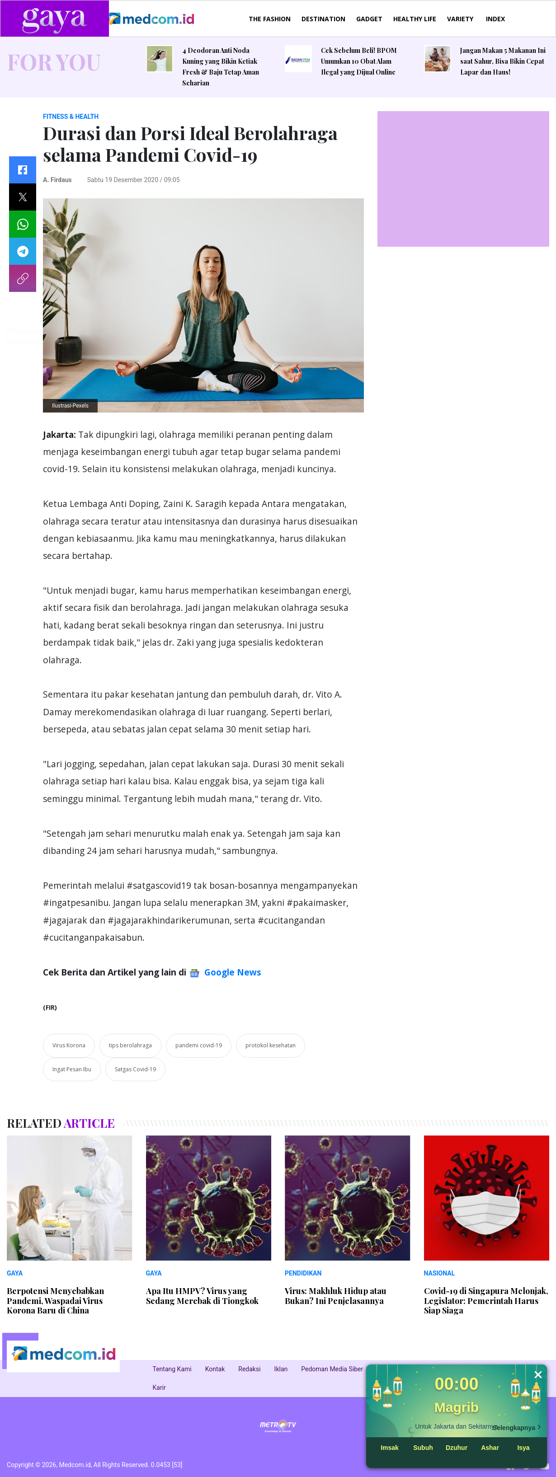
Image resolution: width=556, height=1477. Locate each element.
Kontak (215, 1369)
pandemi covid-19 (198, 1045)
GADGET (369, 18)
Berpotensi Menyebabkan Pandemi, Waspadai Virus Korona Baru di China (55, 1300)
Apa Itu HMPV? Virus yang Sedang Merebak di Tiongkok (202, 1295)
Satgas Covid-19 (135, 1069)
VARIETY (460, 18)
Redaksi (249, 1369)
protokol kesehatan (270, 1045)
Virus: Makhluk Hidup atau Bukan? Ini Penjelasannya (335, 1295)
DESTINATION (323, 18)
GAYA (15, 1273)
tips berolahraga (130, 1045)
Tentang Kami (172, 1369)
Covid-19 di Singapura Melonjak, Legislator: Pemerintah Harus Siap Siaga (486, 1300)
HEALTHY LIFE (414, 18)
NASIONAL (439, 1273)
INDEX (495, 18)
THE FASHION (270, 18)
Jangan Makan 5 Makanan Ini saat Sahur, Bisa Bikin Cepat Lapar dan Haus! (503, 61)
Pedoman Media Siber (332, 1369)
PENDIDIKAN (303, 1273)
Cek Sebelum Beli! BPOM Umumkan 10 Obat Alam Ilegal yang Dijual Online (359, 61)
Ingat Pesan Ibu (71, 1069)
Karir (159, 1387)
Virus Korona (68, 1045)
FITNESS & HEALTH (71, 116)
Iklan (281, 1369)
